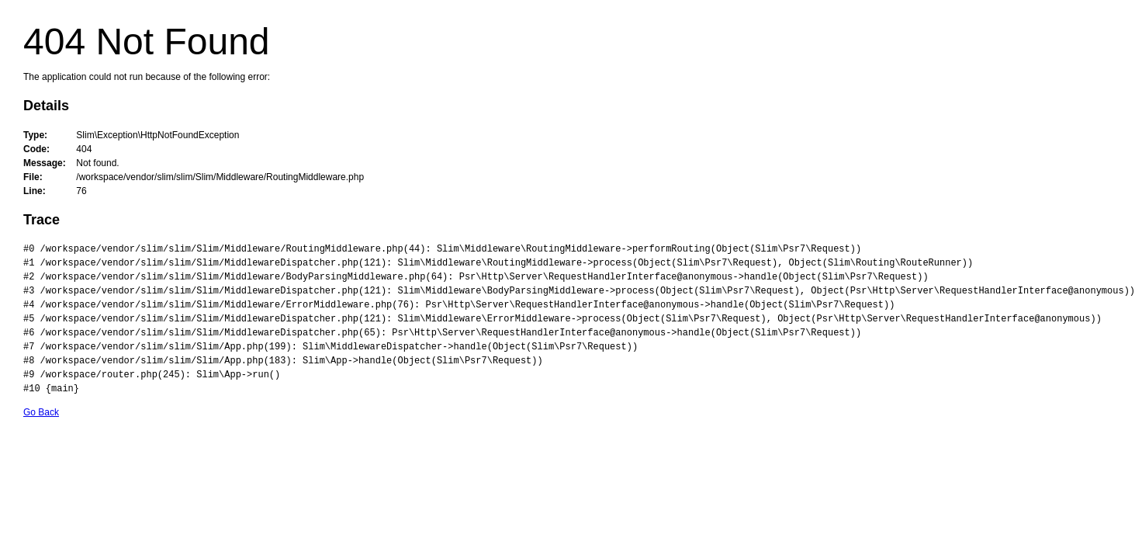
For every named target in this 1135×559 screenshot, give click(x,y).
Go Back (41, 412)
